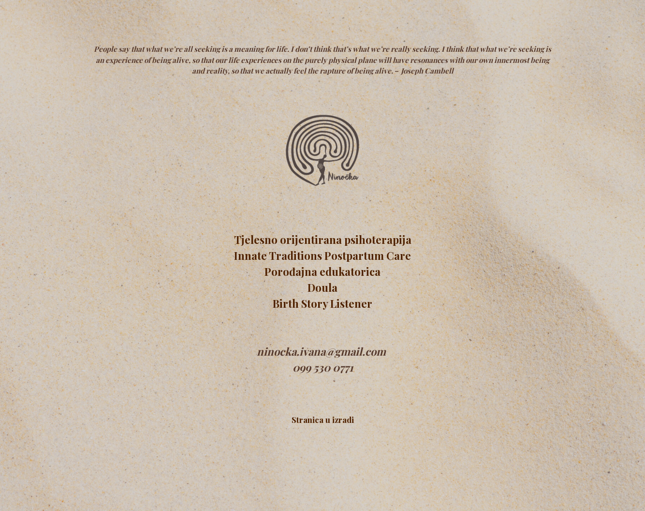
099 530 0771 (323, 367)
